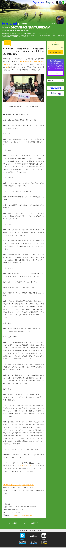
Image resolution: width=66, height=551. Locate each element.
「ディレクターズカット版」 (24, 465)
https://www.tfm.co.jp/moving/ (23, 515)
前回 (7, 67)
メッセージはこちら (55, 52)
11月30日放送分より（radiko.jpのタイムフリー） (18, 485)
